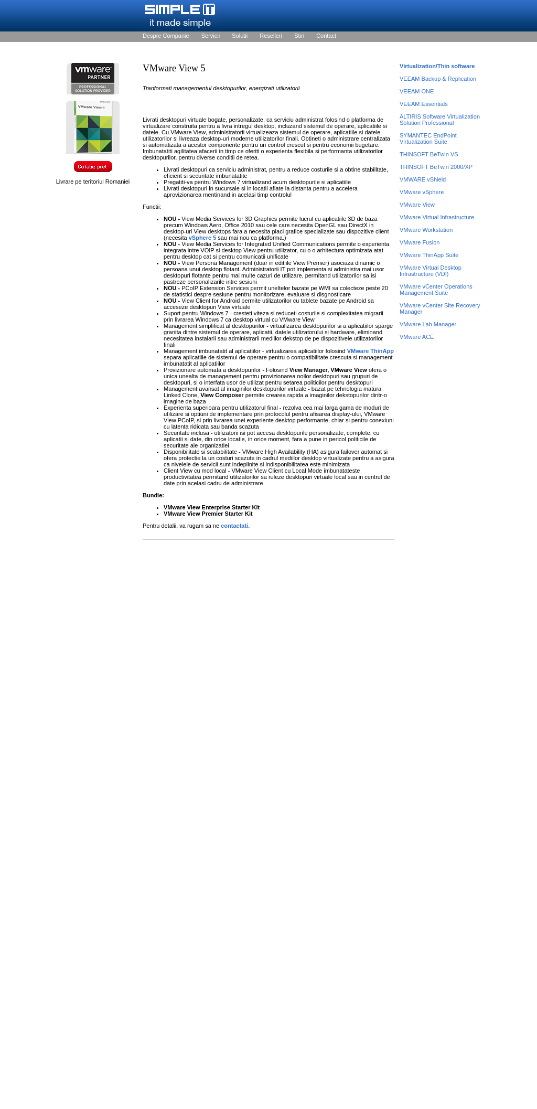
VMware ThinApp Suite (429, 255)
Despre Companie (166, 36)
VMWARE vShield (423, 179)
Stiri (299, 36)
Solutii (240, 36)
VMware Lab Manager (428, 324)
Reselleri (271, 36)
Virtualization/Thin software (437, 66)
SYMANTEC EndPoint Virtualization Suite (428, 138)
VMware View (417, 204)
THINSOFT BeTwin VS (429, 154)
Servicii (210, 36)
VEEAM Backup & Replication (438, 79)
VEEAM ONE (417, 91)
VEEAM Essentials (424, 104)
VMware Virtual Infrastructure (437, 217)
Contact (326, 36)
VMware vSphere (422, 192)
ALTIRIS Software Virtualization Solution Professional (440, 119)
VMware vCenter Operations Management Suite (436, 289)
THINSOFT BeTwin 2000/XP (436, 167)
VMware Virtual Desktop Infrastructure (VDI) (430, 270)
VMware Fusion (419, 242)
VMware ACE (417, 337)
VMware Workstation (426, 230)
